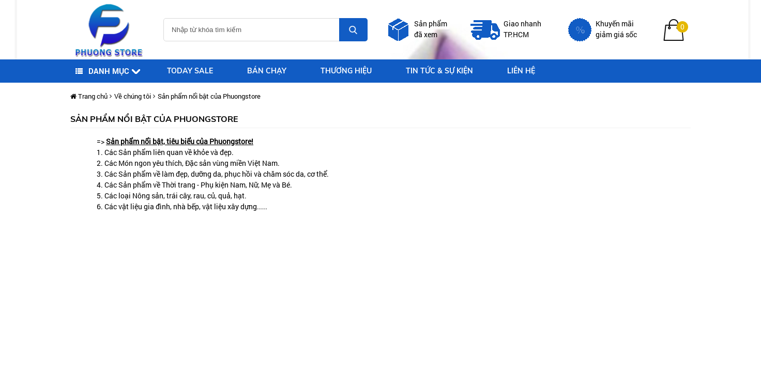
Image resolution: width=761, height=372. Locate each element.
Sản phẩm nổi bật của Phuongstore (209, 96)
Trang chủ (89, 96)
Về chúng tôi (132, 96)
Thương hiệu (346, 70)
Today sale (190, 70)
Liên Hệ (521, 70)
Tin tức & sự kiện (439, 70)
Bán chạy (266, 70)
